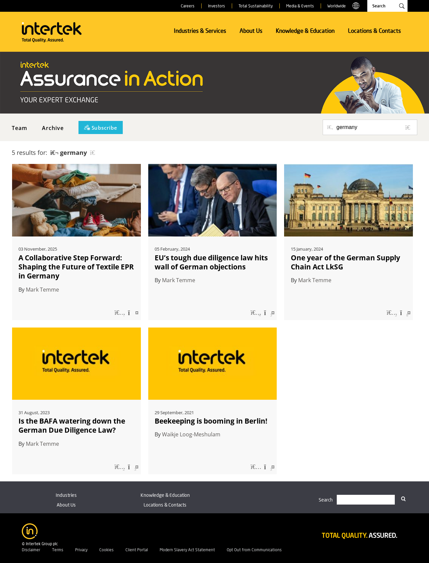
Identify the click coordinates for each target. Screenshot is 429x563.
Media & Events (300, 5)
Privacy (81, 549)
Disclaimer (31, 549)
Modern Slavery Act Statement (187, 549)
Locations (165, 504)
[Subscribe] (100, 127)
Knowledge (165, 495)
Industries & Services (200, 30)
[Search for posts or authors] (374, 127)
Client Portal (136, 549)
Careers (188, 5)
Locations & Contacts (374, 30)
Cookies (106, 549)
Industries (66, 495)
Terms (57, 549)
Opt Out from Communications (254, 549)
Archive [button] (53, 128)
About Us (250, 30)
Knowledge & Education (305, 30)
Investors (216, 5)
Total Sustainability (255, 5)
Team (19, 128)
